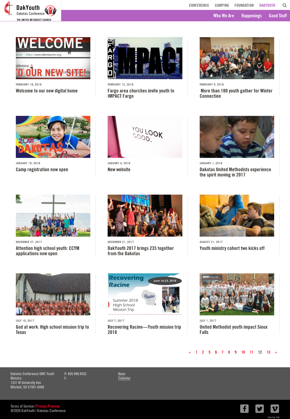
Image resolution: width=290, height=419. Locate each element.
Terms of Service (22, 406)
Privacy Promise (48, 406)
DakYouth (267, 5)
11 (251, 352)
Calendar (124, 378)
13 (268, 352)
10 (243, 352)
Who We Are (223, 15)
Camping (222, 5)
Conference (199, 5)
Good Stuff (278, 15)
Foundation (244, 5)
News (121, 374)
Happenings (251, 15)
